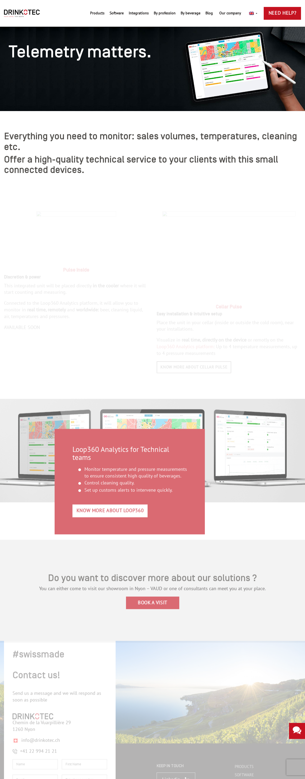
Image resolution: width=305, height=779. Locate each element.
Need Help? (282, 13)
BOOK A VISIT (152, 600)
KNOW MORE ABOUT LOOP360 (110, 508)
